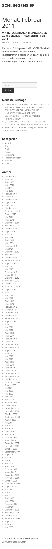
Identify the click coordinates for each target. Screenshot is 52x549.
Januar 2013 (10, 275)
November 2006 (12, 478)
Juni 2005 (9, 527)
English (8, 149)
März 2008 (9, 434)
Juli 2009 (8, 388)
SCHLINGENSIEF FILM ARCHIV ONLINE (22, 110)
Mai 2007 (9, 463)
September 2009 (12, 382)
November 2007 (12, 446)
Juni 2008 (9, 425)
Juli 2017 (8, 188)
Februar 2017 (11, 193)
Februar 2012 (11, 306)
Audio (7, 146)
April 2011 (9, 333)
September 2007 (12, 451)
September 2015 (12, 211)
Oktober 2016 (11, 199)
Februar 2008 (11, 437)
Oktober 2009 (11, 379)
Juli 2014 (8, 234)
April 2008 (9, 431)
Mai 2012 (9, 298)
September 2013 (12, 260)
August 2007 (10, 454)
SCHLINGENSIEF (18, 5)
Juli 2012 (8, 292)
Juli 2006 (8, 489)
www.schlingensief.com (14, 541)
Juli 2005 (8, 524)
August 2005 (10, 521)
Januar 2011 (10, 341)
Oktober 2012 (11, 283)
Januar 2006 (10, 507)
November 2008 (12, 411)
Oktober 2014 (11, 228)
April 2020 (9, 182)
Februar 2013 (11, 272)
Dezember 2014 (12, 222)
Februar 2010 (11, 367)
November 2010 (12, 347)
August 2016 (10, 202)
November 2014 (12, 225)
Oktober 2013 (11, 257)
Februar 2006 (11, 504)
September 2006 (12, 483)
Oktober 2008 (11, 414)
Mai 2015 (9, 217)
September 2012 (12, 286)
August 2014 (10, 231)
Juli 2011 (8, 324)
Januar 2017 (10, 196)
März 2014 (9, 243)
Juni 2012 (9, 295)
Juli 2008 (8, 422)
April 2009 (9, 396)
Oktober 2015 (11, 208)
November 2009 (12, 376)
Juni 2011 (9, 327)
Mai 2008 (9, 428)
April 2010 (9, 362)
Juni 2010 (9, 356)
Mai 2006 (9, 495)
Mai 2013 (9, 269)
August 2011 (10, 321)
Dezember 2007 (12, 443)
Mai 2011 (9, 330)
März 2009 (9, 399)
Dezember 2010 (12, 344)
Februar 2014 (11, 246)
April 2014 (9, 240)
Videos (8, 163)
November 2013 (12, 254)
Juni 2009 (9, 391)
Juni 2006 (9, 492)
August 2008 (10, 420)
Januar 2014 (10, 249)
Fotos (7, 152)
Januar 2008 (10, 440)
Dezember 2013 (12, 251)
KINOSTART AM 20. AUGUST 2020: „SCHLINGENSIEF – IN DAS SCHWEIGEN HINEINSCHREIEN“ (22, 116)
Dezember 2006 (12, 475)
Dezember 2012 (12, 278)
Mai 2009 (9, 393)
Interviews (9, 155)
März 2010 (9, 364)
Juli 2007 (8, 457)
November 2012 (12, 280)
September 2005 (12, 518)
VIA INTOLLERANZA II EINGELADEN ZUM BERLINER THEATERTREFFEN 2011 (24, 35)
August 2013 (10, 263)
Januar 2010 (10, 370)
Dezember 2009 (12, 373)
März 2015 (9, 220)
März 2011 (9, 335)
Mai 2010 (9, 359)
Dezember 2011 (12, 312)
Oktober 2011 (11, 315)
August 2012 (10, 289)
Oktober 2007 (11, 449)
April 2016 (9, 205)
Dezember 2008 (12, 408)
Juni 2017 (9, 191)
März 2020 (9, 185)
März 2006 (9, 501)
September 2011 (12, 318)
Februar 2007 (11, 469)
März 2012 (9, 304)
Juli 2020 (8, 179)
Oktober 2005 (11, 515)
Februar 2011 (11, 338)
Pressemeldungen (13, 157)
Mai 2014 (9, 237)
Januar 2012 (10, 309)
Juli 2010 (8, 353)
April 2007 (9, 466)
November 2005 (12, 512)
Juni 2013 (9, 266)
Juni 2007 (9, 460)
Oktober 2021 (11, 176)
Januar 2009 (10, 405)
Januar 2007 (10, 472)
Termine (8, 160)
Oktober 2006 (11, 480)
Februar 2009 (11, 402)
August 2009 (10, 385)
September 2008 (12, 417)
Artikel (8, 143)
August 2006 (10, 486)
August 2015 (10, 214)
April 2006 (9, 498)
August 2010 (10, 350)
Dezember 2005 (12, 509)
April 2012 (9, 301)
